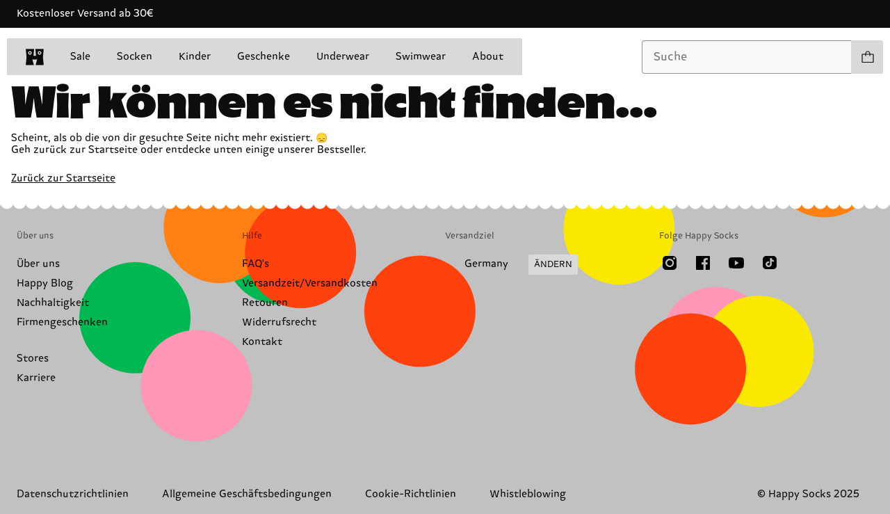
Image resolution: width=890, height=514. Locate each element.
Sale (80, 57)
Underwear (342, 57)
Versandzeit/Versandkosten (310, 283)
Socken (134, 57)
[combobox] (747, 57)
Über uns (38, 264)
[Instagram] (669, 263)
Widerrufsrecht (279, 322)
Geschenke (263, 57)
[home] (35, 57)
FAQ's (255, 264)
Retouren (265, 303)
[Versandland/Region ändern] (511, 265)
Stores (33, 358)
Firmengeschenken (62, 322)
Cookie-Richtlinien (410, 494)
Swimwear (421, 57)
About (487, 57)
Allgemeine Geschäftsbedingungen (247, 494)
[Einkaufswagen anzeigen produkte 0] (867, 57)
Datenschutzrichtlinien (73, 494)
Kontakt (262, 342)
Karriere (36, 378)
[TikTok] (769, 263)
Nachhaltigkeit (53, 303)
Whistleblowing (528, 494)
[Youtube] (736, 263)
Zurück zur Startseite (63, 178)
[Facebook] (703, 263)
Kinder (195, 57)
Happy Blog (45, 283)
